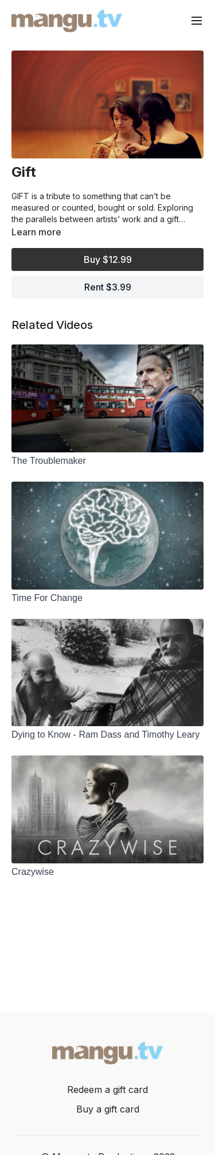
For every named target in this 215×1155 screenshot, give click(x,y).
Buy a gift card (107, 1109)
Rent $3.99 (107, 287)
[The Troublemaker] (107, 461)
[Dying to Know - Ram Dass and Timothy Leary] (107, 735)
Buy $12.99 (108, 259)
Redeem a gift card (107, 1089)
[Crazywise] (107, 872)
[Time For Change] (107, 598)
